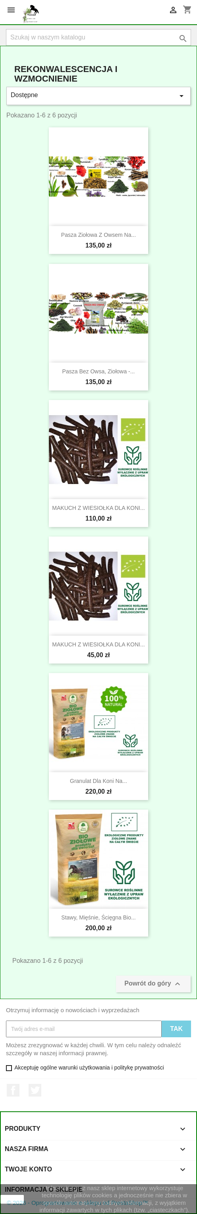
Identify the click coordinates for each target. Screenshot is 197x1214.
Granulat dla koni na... (98, 781)
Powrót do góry (153, 984)
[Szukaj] (98, 37)
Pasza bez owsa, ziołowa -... (98, 371)
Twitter (35, 1090)
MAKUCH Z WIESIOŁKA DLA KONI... (98, 508)
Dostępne (98, 96)
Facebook (13, 1090)
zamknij (12, 1199)
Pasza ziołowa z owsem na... (98, 235)
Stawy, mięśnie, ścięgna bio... (98, 917)
